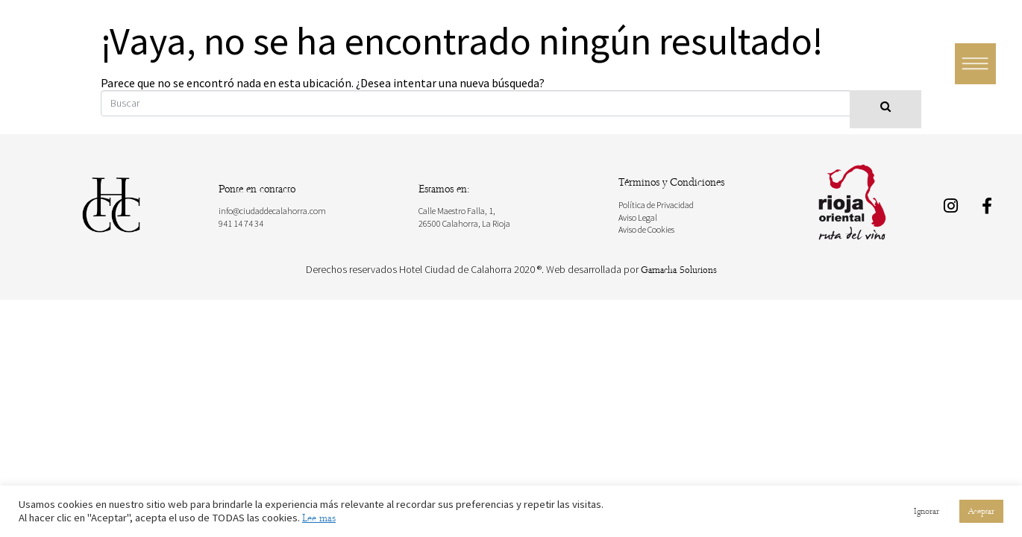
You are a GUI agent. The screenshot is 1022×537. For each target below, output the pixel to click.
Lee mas (319, 518)
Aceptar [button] (981, 511)
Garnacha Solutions (679, 270)
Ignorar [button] (926, 511)
